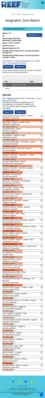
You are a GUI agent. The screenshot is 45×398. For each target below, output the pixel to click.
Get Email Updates (22, 386)
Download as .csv (34, 35)
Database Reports (28, 14)
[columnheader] (6, 81)
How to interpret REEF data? (16, 63)
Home (13, 14)
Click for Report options (15, 29)
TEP (10, 33)
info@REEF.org (34, 389)
